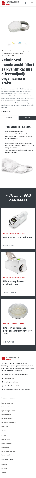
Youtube (4, 472)
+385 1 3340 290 (9, 378)
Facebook (4, 468)
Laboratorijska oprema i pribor (22, 51)
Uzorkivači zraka (9, 55)
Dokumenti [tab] (27, 118)
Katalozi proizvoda (7, 403)
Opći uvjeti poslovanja (8, 411)
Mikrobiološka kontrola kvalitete (13, 53)
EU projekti (4, 426)
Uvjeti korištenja (6, 415)
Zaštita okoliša (5, 407)
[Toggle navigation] (31, 3)
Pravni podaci (5, 455)
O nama (3, 436)
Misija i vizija (5, 447)
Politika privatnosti (7, 418)
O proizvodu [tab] (9, 118)
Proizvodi (8, 51)
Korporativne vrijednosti (8, 451)
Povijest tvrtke (5, 439)
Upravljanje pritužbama (8, 422)
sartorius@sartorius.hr (11, 382)
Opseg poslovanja (6, 443)
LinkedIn (4, 464)
